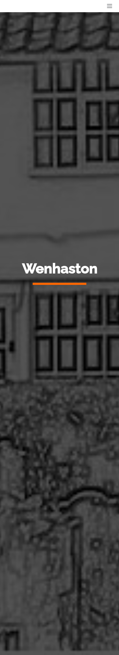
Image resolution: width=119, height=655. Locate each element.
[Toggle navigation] (110, 6)
